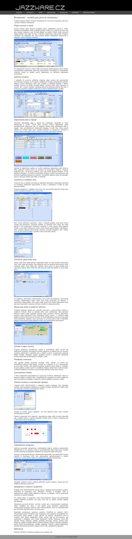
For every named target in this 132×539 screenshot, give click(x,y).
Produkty (30, 12)
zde (51, 532)
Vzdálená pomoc (89, 12)
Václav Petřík (73, 537)
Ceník (41, 12)
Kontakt (19, 12)
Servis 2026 (51, 12)
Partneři (75, 12)
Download (63, 12)
